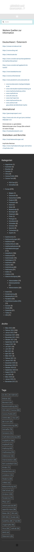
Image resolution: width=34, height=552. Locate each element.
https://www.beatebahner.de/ (12, 71)
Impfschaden (9, 258)
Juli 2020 (8, 374)
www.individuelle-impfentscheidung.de (18, 89)
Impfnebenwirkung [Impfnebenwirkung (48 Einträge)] (11, 437)
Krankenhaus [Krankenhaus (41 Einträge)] (8, 471)
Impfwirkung (9, 267)
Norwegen (12, 212)
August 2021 (9, 344)
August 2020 (9, 372)
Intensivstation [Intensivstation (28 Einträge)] (9, 460)
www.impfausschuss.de (13, 100)
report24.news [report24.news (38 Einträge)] (9, 509)
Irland (11, 205)
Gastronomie (9, 237)
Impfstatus (8, 262)
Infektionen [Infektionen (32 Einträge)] (8, 456)
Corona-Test (9, 178)
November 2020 (10, 365)
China (7, 174)
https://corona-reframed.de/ (11, 76)
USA (6, 315)
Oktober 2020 (9, 367)
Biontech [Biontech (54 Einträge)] (7, 402)
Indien (7, 272)
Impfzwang (9, 269)
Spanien (11, 228)
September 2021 (10, 342)
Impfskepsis (9, 260)
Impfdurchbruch (10, 244)
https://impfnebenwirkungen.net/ (13, 139)
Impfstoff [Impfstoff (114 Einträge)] (7, 444)
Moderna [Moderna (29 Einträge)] (7, 479)
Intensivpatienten (14, 283)
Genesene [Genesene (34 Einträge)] (7, 433)
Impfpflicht (8, 253)
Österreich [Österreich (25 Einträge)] (7, 536)
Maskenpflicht (9, 296)
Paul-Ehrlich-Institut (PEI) (13, 301)
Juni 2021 (8, 349)
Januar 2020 (9, 379)
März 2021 (8, 356)
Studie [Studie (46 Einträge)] (15, 517)
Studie (7, 308)
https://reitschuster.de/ (10, 54)
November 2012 (10, 381)
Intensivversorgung (11, 276)
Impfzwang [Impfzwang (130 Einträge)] (8, 452)
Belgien (11, 193)
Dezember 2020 (10, 363)
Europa (7, 189)
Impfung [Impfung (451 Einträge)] (7, 448)
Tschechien (12, 230)
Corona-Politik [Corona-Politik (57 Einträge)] (9, 414)
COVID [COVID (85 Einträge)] (6, 418)
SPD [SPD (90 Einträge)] (5, 517)
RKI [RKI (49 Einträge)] (14, 513)
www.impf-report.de (12, 98)
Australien (8, 167)
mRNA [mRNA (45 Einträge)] (6, 483)
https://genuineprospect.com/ (12, 113)
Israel (7, 292)
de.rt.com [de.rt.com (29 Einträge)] (7, 421)
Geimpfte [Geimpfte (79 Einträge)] (7, 429)
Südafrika (8, 310)
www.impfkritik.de (12, 93)
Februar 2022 (9, 330)
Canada (7, 171)
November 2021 (10, 337)
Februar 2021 (9, 358)
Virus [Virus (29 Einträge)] (5, 528)
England (11, 200)
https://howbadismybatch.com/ (13, 131)
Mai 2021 (8, 351)
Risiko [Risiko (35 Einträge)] (6, 513)
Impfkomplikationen (11, 246)
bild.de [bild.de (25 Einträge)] (6, 399)
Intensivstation (13, 288)
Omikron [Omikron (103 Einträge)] (7, 494)
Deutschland (13, 198)
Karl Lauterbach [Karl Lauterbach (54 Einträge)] (9, 464)
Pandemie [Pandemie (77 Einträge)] (7, 498)
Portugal (11, 219)
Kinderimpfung (10, 294)
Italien (11, 207)
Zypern (11, 233)
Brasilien (8, 169)
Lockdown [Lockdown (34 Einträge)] (7, 475)
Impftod (7, 265)
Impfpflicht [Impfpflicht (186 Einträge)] (8, 441)
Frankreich (12, 202)
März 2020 (8, 377)
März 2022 (8, 328)
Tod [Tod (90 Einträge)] (17, 521)
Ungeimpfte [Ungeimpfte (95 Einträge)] (8, 525)
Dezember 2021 (10, 335)
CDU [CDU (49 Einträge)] (5, 410)
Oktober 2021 (9, 339)
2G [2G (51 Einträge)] (4, 395)
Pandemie (8, 299)
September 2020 (10, 370)
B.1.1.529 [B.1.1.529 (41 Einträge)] (13, 395)
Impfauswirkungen (11, 239)
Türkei (7, 313)
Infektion (8, 274)
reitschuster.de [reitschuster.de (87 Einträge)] (9, 506)
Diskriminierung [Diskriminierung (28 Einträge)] (9, 425)
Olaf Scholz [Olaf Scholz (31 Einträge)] (7, 490)
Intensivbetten (13, 281)
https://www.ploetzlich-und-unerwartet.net (16, 80)
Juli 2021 (8, 346)
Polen (11, 216)
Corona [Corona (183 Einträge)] (15, 410)
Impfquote (8, 255)
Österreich (12, 214)
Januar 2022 (9, 332)
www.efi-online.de (11, 96)
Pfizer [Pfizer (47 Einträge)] (6, 502)
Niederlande (13, 209)
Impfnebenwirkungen (12, 248)
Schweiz (11, 226)
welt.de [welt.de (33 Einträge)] (15, 528)
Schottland (12, 221)
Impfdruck (8, 241)
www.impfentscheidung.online (16, 91)
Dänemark (12, 195)
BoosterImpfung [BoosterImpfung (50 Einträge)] (9, 406)
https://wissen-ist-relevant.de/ (12, 46)
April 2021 (8, 353)
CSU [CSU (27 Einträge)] (15, 418)
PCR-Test (12, 182)
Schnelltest (12, 185)
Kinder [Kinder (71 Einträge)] (6, 467)
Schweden (12, 223)
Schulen (7, 306)
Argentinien (9, 164)
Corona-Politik (9, 176)
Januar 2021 (9, 360)
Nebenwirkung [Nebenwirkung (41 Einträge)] (9, 486)
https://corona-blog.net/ (10, 50)
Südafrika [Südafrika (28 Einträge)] (7, 521)
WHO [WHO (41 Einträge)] (5, 532)
